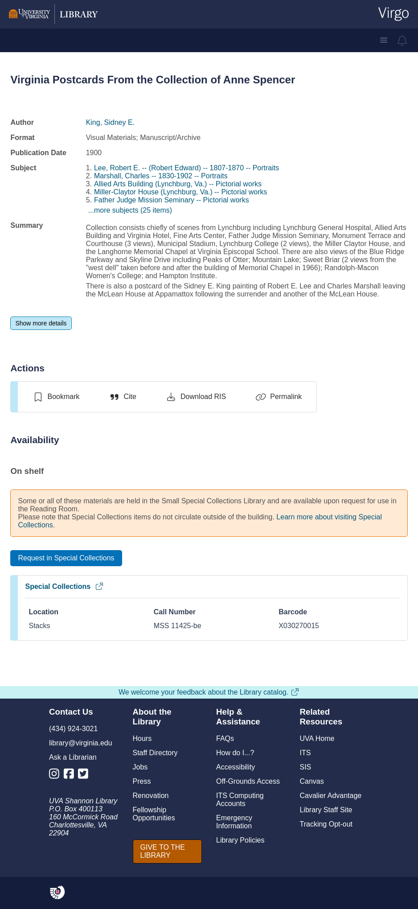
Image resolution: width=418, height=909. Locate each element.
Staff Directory (155, 753)
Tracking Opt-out (326, 824)
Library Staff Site (326, 810)
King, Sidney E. (110, 122)
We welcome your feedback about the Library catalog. (209, 692)
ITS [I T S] (305, 753)
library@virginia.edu (80, 743)
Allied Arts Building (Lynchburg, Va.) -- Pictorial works (178, 184)
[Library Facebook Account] (71, 775)
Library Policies (240, 840)
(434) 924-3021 (73, 728)
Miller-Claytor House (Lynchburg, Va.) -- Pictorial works (180, 192)
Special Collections (64, 586)
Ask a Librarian (73, 757)
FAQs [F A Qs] (225, 738)
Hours (142, 738)
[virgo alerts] (402, 40)
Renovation (151, 795)
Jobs (140, 767)
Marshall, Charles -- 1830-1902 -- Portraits (161, 176)
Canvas (312, 781)
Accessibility (235, 767)
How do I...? (235, 753)
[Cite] (122, 397)
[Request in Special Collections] (66, 558)
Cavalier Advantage (331, 795)
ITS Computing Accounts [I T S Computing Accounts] (240, 799)
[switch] (56, 397)
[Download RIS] (196, 397)
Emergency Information (234, 822)
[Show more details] (40, 323)
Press (142, 781)
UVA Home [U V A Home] (317, 738)
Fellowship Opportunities (154, 814)
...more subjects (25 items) (130, 210)
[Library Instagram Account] (56, 775)
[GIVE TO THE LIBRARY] (167, 851)
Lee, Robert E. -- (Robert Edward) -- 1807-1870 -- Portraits (186, 168)
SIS (305, 767)
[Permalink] (278, 397)
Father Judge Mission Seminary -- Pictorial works (171, 200)
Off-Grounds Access (248, 781)
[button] (383, 40)
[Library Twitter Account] (85, 775)
